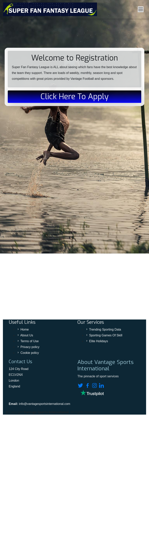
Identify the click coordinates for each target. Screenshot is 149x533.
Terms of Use (29, 341)
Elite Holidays (98, 341)
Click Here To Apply (75, 96)
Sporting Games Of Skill (105, 335)
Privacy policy (29, 347)
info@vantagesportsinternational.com (44, 403)
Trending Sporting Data (105, 329)
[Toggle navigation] (140, 9)
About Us (26, 335)
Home (24, 329)
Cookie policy (29, 352)
